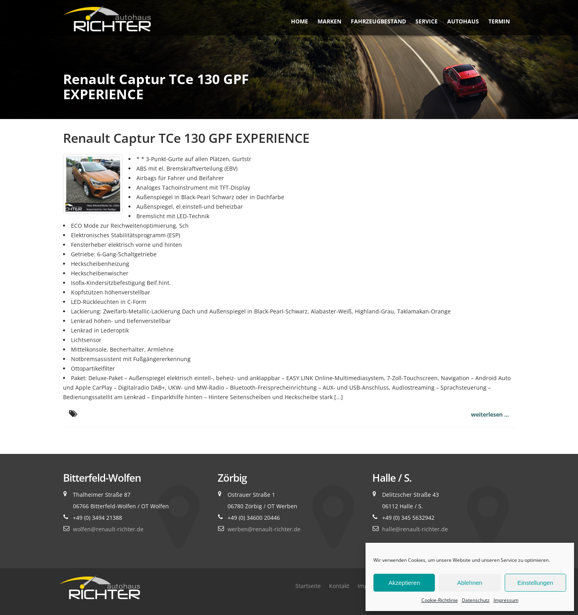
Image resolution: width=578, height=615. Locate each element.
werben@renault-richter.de (264, 529)
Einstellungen (535, 582)
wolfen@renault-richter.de (108, 529)
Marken (329, 21)
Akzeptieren (404, 582)
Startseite (308, 586)
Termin (499, 21)
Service (426, 21)
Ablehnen (469, 582)
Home (299, 21)
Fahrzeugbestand (378, 21)
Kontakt (339, 586)
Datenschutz (476, 600)
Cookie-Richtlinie (439, 600)
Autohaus (463, 21)
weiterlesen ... (490, 414)
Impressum (506, 600)
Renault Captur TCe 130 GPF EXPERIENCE (186, 137)
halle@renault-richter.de (415, 529)
